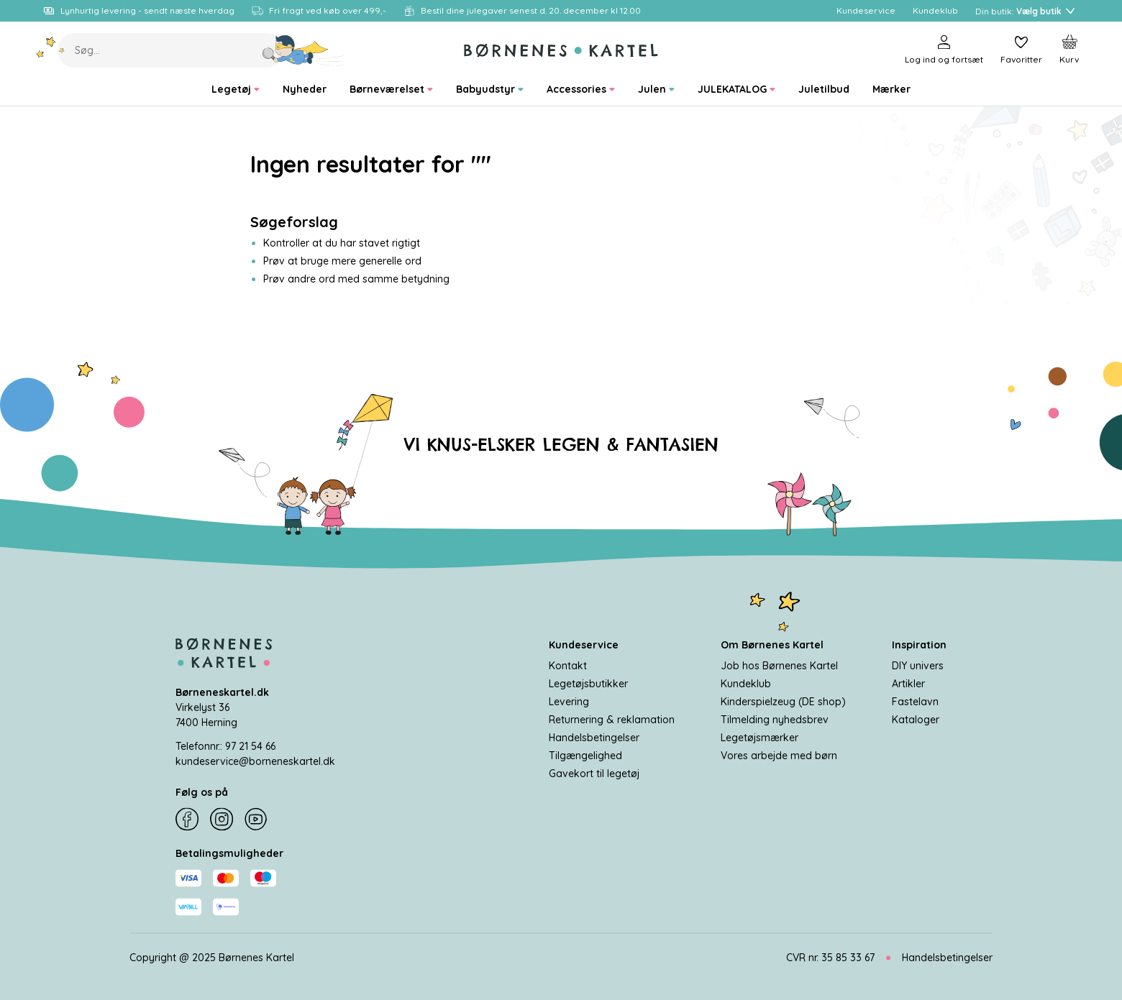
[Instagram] (221, 819)
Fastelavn (915, 701)
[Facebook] (187, 819)
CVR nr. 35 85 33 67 (830, 957)
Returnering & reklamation (612, 719)
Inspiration (919, 644)
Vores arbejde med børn (779, 755)
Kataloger (915, 719)
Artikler (908, 683)
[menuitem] (235, 89)
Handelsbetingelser (594, 737)
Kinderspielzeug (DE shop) (783, 701)
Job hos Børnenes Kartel (779, 665)
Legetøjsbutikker (588, 683)
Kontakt (568, 665)
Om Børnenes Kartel (772, 644)
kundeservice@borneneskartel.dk (255, 761)
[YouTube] (256, 819)
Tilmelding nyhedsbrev (775, 719)
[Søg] (304, 50)
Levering (569, 701)
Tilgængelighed (585, 755)
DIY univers (918, 665)
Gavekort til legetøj (594, 773)
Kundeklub (746, 683)
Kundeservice (584, 644)
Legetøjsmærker (759, 737)
